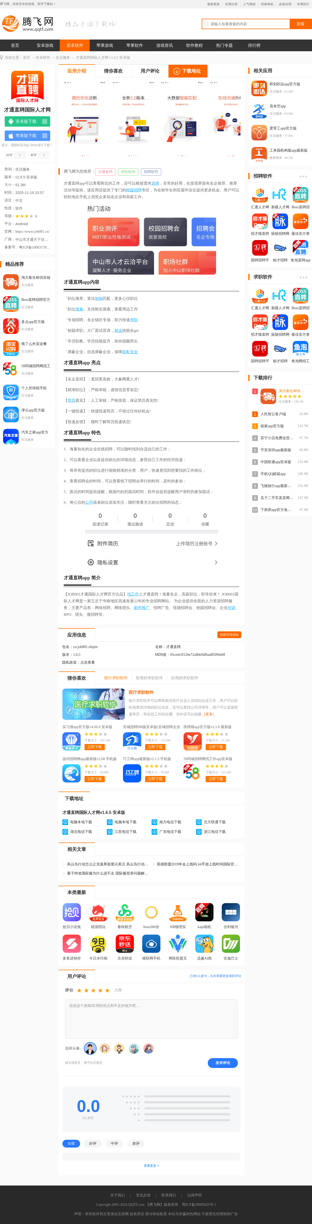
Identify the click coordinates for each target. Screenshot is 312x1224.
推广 (146, 608)
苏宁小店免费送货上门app (281, 438)
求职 (134, 320)
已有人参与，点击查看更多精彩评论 (215, 976)
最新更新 (213, 4)
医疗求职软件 (141, 692)
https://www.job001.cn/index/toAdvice (32, 232)
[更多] (209, 714)
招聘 (138, 190)
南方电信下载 (170, 822)
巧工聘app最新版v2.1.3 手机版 (147, 759)
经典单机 (267, 4)
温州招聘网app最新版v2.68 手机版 (89, 759)
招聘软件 (151, 172)
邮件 (138, 608)
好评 (92, 1143)
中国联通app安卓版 (276, 462)
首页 (15, 45)
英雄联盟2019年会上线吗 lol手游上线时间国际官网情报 (198, 864)
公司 (89, 502)
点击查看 (87, 662)
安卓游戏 (45, 45)
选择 (155, 183)
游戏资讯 (164, 45)
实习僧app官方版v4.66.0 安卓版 (87, 727)
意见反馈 (143, 1195)
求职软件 (128, 172)
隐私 (126, 352)
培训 (231, 608)
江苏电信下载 (125, 832)
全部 (71, 1143)
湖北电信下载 (81, 832)
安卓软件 (75, 45)
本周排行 (303, 4)
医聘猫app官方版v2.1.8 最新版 (208, 727)
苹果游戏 (104, 45)
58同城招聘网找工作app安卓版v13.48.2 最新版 (208, 759)
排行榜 (254, 45)
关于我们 (117, 1195)
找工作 (133, 594)
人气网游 (249, 4)
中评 (114, 1143)
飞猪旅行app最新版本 (278, 486)
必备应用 (285, 4)
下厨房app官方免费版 (278, 510)
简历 (71, 400)
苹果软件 (134, 45)
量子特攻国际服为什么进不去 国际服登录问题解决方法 (108, 873)
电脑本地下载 (81, 822)
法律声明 (194, 1195)
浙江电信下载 (215, 832)
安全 (134, 352)
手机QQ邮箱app (273, 474)
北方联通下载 (215, 822)
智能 (99, 298)
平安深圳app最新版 (276, 450)
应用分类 (231, 4)
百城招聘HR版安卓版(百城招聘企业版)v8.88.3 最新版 (151, 727)
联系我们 (168, 1195)
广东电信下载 (170, 832)
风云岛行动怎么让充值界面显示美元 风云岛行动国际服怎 (108, 864)
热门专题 (224, 45)
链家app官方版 (272, 426)
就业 (118, 330)
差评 (136, 1143)
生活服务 (63, 58)
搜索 (79, 309)
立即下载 (94, 747)
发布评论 (223, 1063)
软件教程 (194, 45)
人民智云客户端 (273, 414)
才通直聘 (105, 172)
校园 (130, 190)
